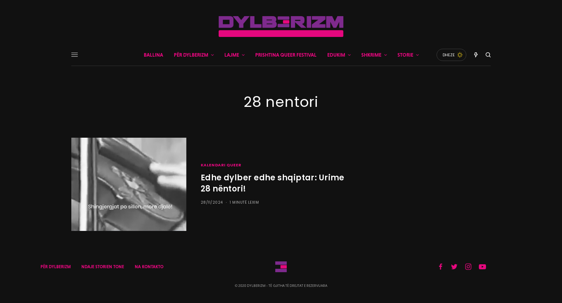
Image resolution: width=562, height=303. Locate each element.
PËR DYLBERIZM (56, 266)
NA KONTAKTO (149, 266)
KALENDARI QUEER (221, 165)
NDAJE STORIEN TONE (102, 266)
